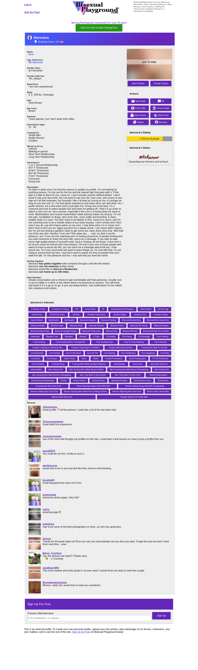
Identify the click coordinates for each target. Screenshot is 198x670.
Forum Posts (160, 108)
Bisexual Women (130, 331)
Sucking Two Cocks (142, 380)
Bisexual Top (111, 331)
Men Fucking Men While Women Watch (86, 369)
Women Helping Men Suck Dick (44, 391)
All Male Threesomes (96, 314)
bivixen (47, 538)
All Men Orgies (119, 314)
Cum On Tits (92, 353)
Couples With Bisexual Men (120, 347)
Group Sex (137, 364)
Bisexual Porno (117, 325)
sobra (46, 509)
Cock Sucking (39, 342)
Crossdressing (37, 353)
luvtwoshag (49, 494)
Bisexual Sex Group (138, 325)
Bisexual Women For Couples (156, 331)
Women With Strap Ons (62, 397)
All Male (76, 314)
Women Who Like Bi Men (158, 391)
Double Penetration (114, 358)
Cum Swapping (148, 353)
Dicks (84, 358)
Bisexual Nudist (37, 325)
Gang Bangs (119, 364)
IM (161, 101)
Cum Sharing (109, 353)
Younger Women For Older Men (134, 397)
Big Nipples (69, 320)
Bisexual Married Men (131, 320)
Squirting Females (119, 380)
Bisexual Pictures (96, 325)
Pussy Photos (79, 380)
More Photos (138, 83)
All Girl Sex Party (57, 314)
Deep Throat (69, 358)
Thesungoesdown (53, 421)
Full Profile (138, 108)
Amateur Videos (161, 314)
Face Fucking (38, 364)
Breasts (83, 336)
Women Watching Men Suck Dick (126, 391)
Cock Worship (160, 342)
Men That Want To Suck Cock (127, 375)
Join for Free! (32, 12)
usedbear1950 (51, 568)
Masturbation (36, 369)
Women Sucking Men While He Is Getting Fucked (85, 391)
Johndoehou (50, 407)
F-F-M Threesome (160, 358)
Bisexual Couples (87, 320)
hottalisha (48, 524)
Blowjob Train (52, 336)
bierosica (41, 38)
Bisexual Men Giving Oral (158, 320)
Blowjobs (69, 336)
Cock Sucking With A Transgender (70, 342)
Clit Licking (127, 336)
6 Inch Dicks (90, 309)
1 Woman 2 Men (38, 309)
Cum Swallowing (128, 353)
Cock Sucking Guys (104, 342)
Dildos (96, 358)
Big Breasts (54, 320)
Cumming (164, 353)
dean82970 (49, 451)
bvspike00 (48, 480)
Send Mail (138, 101)
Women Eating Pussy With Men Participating (144, 386)
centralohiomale (52, 436)
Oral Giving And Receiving (42, 380)
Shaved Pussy (98, 380)
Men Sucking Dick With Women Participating (51, 375)
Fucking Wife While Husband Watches (89, 364)
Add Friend (160, 115)
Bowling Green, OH (48, 41)
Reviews (161, 122)
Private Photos (161, 83)
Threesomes (163, 380)
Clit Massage (144, 336)
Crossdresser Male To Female (154, 347)
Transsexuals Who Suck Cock (48, 386)
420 (76, 309)
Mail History (138, 115)
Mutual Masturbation (158, 375)
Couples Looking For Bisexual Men (47, 347)
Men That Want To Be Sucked (93, 375)
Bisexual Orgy (57, 325)
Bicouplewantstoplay (55, 582)
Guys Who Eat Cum (159, 364)
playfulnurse (50, 465)
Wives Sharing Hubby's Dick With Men (93, 386)
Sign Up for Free (81, 632)
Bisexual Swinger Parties (66, 331)
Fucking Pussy (58, 364)
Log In (27, 4)
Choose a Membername (40, 613)
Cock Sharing (162, 336)
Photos (64, 380)
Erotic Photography (137, 358)
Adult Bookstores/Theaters (122, 309)
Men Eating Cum (55, 369)
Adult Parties (145, 309)
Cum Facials (54, 353)
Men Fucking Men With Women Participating (129, 369)
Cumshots (35, 358)
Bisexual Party (76, 325)
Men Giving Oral (161, 369)
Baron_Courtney (52, 553)
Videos (138, 122)
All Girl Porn (37, 314)
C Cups (96, 336)
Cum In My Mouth (73, 353)
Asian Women (37, 320)
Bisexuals (35, 336)
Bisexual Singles (161, 325)
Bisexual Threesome (91, 331)
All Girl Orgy (163, 309)
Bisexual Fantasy (108, 320)
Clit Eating (110, 336)
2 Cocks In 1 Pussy (60, 309)
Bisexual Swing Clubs (40, 331)
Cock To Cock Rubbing (134, 342)
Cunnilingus (52, 358)
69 (103, 309)
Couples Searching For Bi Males (86, 347)
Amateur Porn (140, 314)
